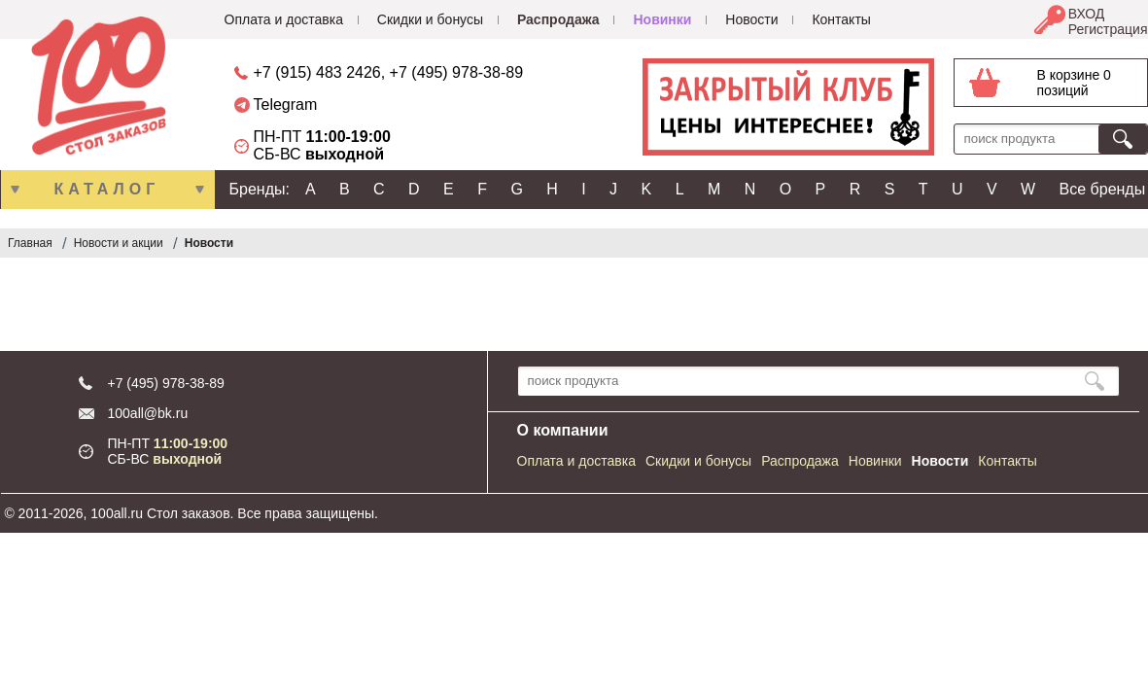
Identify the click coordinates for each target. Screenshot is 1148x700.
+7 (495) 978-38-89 (456, 72)
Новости (751, 19)
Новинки (662, 19)
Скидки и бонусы (430, 19)
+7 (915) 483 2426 (317, 72)
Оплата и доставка (284, 19)
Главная (30, 243)
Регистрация (1108, 29)
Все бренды (1103, 189)
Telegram (286, 104)
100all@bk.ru (148, 413)
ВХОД (1086, 13)
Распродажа (558, 19)
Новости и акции (118, 243)
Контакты (841, 19)
